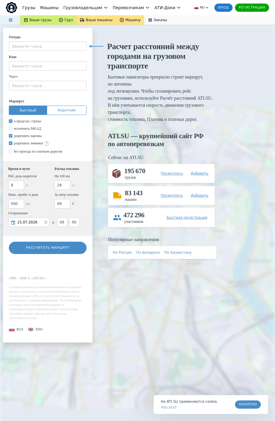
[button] (16, 329)
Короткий (67, 110)
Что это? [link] (169, 407)
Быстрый (28, 110)
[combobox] (48, 46)
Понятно (248, 404)
